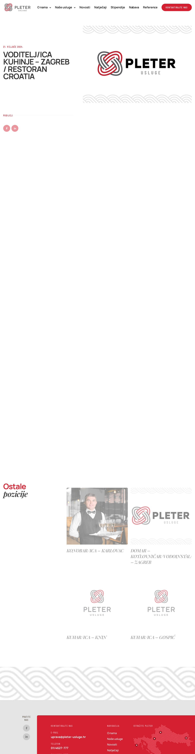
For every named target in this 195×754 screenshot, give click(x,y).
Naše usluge (65, 7)
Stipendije (118, 7)
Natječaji (100, 7)
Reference (150, 7)
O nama (44, 7)
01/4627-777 (59, 748)
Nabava (134, 7)
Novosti (84, 7)
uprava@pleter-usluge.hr (68, 737)
